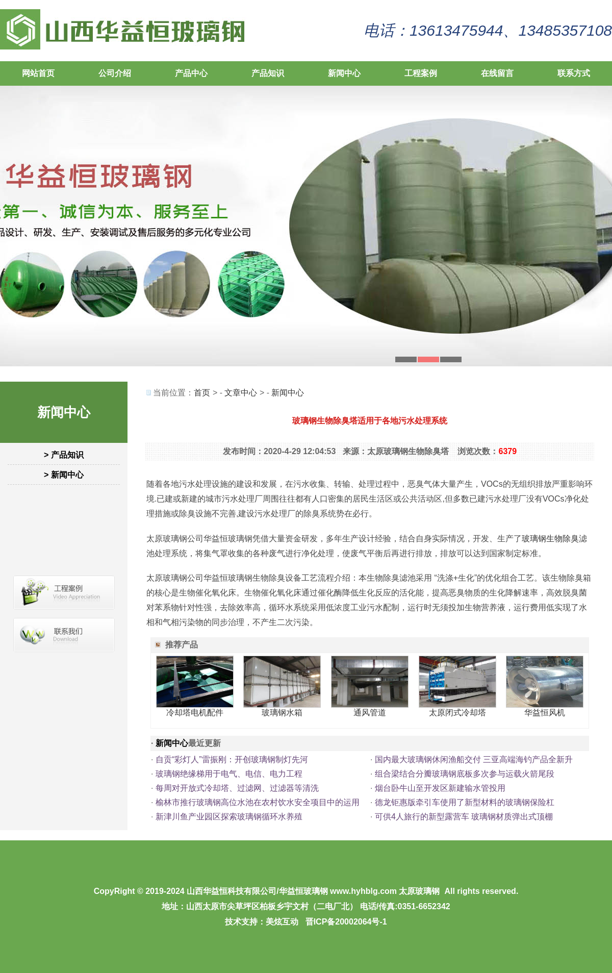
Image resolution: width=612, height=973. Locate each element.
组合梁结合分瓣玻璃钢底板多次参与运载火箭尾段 (464, 773)
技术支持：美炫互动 (261, 921)
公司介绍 (114, 73)
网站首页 (38, 73)
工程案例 (420, 73)
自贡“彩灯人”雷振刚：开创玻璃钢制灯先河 (232, 759)
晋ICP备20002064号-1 (346, 921)
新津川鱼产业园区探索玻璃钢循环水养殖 (229, 816)
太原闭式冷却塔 (457, 712)
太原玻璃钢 (419, 891)
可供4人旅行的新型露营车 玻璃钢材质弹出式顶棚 (464, 816)
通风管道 (369, 712)
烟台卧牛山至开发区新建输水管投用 (440, 788)
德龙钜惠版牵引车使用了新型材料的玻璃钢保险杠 (464, 802)
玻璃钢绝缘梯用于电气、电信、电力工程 (229, 773)
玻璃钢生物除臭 (550, 538)
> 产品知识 (64, 455)
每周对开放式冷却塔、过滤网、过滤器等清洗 (237, 788)
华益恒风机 (544, 712)
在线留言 (497, 73)
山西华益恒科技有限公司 (231, 891)
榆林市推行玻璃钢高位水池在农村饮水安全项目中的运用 (258, 802)
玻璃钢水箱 (282, 712)
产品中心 (191, 73)
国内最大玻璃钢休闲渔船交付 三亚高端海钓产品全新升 (474, 759)
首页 (202, 392)
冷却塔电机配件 (194, 712)
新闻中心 (344, 73)
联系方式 (573, 73)
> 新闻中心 (64, 474)
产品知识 (267, 73)
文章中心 (240, 392)
